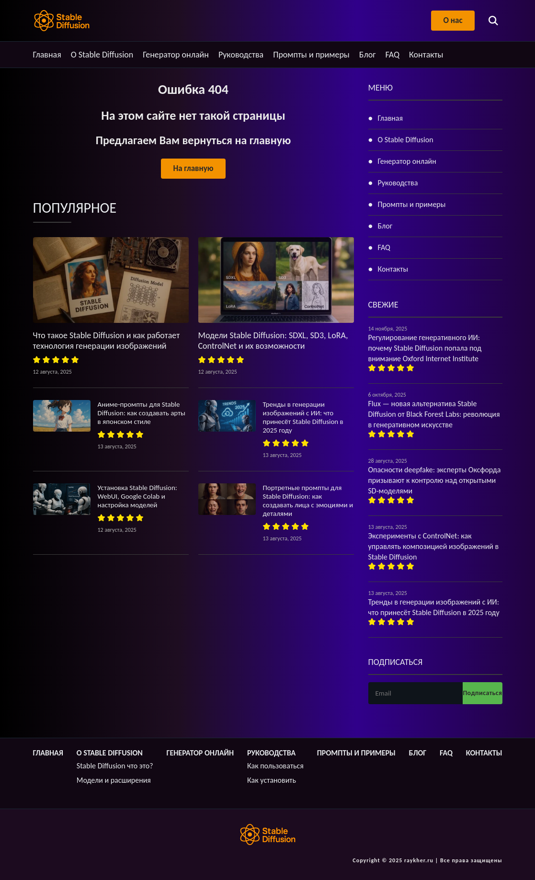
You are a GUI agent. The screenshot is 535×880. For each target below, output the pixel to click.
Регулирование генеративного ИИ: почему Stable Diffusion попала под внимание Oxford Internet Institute (425, 348)
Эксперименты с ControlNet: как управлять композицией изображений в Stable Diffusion (433, 546)
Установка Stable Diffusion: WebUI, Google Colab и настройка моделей (137, 496)
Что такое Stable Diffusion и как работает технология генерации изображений (106, 340)
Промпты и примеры (311, 54)
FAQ (392, 54)
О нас (452, 20)
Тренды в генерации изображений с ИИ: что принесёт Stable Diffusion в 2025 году (303, 417)
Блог (367, 54)
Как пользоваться (275, 765)
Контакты (426, 54)
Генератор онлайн (176, 54)
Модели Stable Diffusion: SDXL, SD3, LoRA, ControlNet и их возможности (273, 340)
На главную (193, 168)
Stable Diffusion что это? (115, 765)
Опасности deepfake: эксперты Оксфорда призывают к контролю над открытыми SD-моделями (434, 480)
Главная (47, 54)
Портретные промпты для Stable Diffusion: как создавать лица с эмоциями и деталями (308, 500)
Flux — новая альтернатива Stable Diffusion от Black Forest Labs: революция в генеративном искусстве (434, 414)
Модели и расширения (114, 780)
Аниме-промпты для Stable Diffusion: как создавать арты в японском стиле (142, 413)
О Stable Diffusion (102, 54)
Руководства (240, 54)
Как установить (271, 780)
